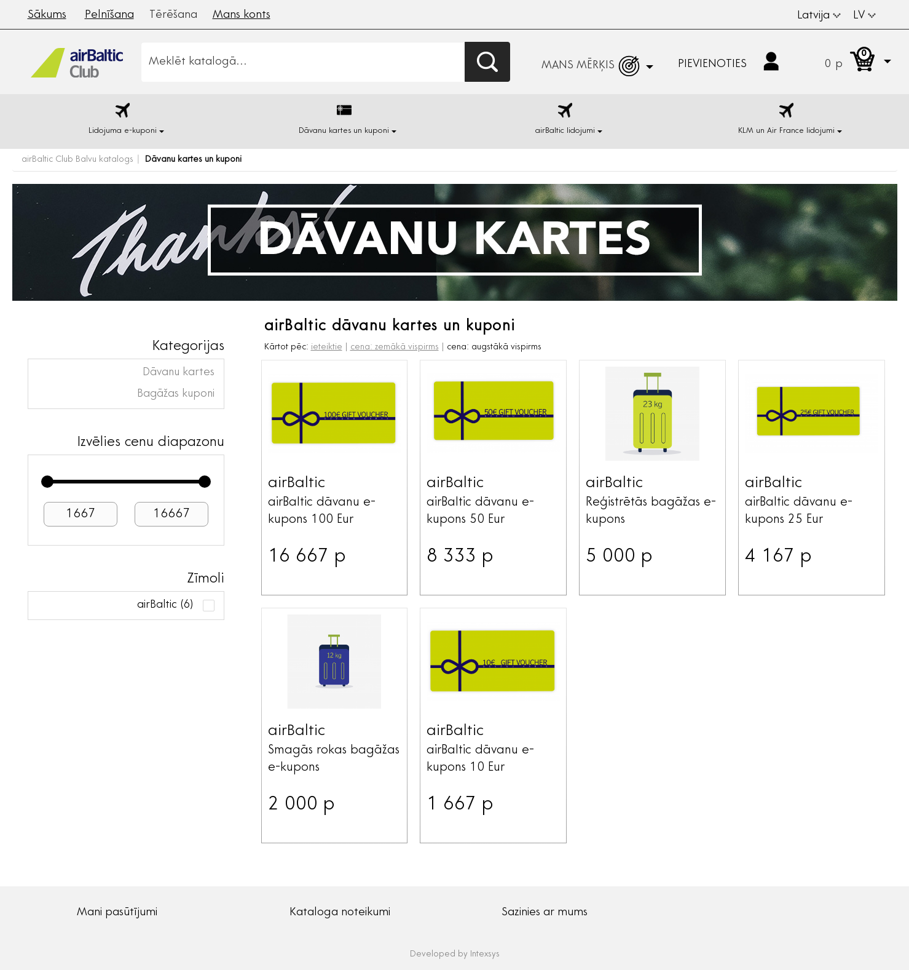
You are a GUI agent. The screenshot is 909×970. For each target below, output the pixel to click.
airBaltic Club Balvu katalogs (77, 160)
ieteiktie (326, 347)
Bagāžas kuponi (175, 394)
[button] (846, 62)
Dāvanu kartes (178, 372)
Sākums (47, 15)
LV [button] (864, 16)
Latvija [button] (819, 16)
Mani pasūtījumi (117, 912)
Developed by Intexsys (455, 954)
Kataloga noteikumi (339, 912)
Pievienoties (712, 64)
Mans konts (241, 15)
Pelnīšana (109, 15)
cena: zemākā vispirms (394, 347)
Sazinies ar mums (545, 912)
